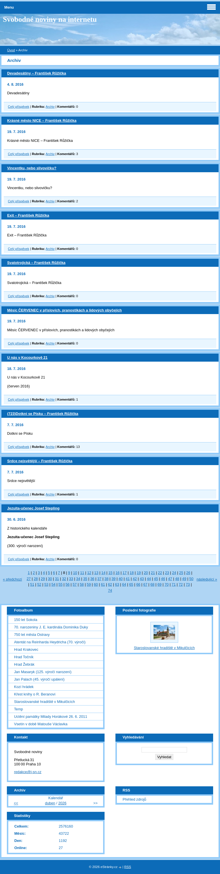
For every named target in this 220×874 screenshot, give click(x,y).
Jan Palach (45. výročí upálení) (39, 679)
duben (50, 803)
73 (188, 584)
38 (107, 579)
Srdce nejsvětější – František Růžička (39, 461)
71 (174, 584)
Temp (18, 709)
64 (124, 584)
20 (146, 573)
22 (160, 573)
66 (138, 584)
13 (96, 573)
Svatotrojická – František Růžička (36, 262)
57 (74, 584)
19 (139, 573)
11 (82, 573)
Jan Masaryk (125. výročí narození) (43, 672)
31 (57, 579)
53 (46, 584)
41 (128, 579)
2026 (62, 803)
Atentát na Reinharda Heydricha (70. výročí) (50, 642)
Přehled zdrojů (134, 799)
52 (39, 584)
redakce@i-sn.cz (28, 772)
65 (131, 584)
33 (71, 579)
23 (167, 573)
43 (142, 579)
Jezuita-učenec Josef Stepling (33, 508)
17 (125, 573)
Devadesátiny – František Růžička (36, 73)
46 (163, 579)
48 (177, 579)
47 (170, 579)
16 (117, 573)
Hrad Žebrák (24, 664)
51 (32, 584)
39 (113, 579)
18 (132, 573)
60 (96, 584)
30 (50, 579)
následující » (207, 579)
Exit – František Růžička (28, 215)
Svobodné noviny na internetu (50, 19)
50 (191, 579)
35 (85, 579)
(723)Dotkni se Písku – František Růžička (42, 413)
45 (156, 579)
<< (16, 803)
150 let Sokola (25, 620)
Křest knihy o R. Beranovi (34, 694)
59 (89, 584)
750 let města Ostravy (32, 634)
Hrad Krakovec (26, 649)
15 (110, 573)
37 (99, 579)
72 (181, 584)
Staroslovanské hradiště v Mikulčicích (44, 701)
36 (92, 579)
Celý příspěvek (18, 106)
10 (75, 573)
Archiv (50, 106)
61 (103, 584)
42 (135, 579)
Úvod (11, 50)
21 (153, 573)
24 (174, 573)
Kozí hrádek (24, 687)
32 (64, 579)
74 (110, 590)
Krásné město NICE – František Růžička (41, 120)
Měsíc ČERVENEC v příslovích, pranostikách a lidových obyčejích (64, 310)
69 (160, 584)
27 (29, 579)
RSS (127, 867)
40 (121, 579)
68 (152, 584)
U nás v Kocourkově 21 (27, 357)
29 (43, 579)
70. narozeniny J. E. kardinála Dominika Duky (51, 627)
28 (36, 579)
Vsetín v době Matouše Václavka (40, 724)
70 (166, 584)
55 (60, 584)
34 (78, 579)
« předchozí (12, 579)
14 (103, 573)
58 (82, 584)
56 (68, 584)
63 (117, 584)
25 (181, 573)
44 (149, 579)
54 (53, 584)
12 (89, 573)
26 (188, 573)
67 (145, 584)
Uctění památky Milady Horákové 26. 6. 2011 (50, 716)
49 (184, 579)
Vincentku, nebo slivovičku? (31, 168)
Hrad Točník (24, 657)
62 (110, 584)
